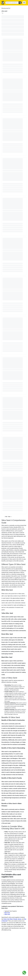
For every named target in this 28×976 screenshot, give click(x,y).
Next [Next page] (10, 516)
